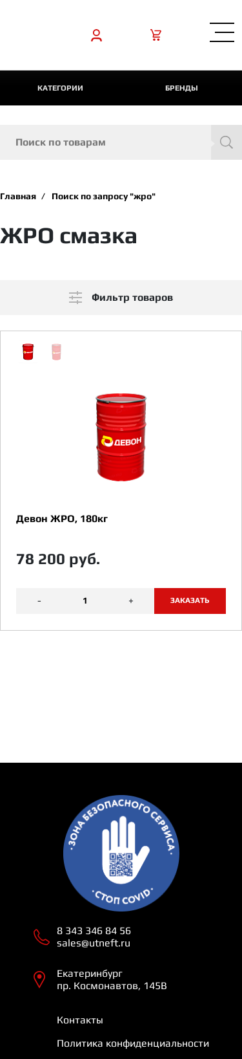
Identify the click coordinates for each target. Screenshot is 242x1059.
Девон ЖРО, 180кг (62, 518)
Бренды (181, 88)
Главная (18, 196)
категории (60, 88)
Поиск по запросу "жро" (104, 196)
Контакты (80, 1020)
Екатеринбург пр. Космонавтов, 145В (112, 979)
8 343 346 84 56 (94, 930)
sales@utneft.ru (93, 943)
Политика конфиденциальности (133, 1043)
